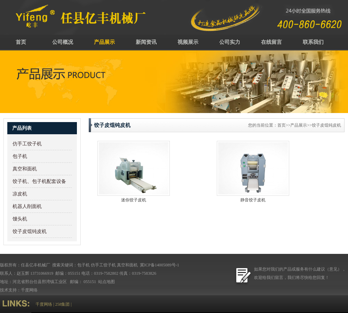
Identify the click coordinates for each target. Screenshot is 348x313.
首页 (21, 42)
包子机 (20, 156)
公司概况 (62, 42)
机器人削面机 (27, 206)
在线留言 (271, 42)
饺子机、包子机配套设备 (39, 181)
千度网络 (29, 290)
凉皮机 (20, 193)
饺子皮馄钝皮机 (30, 231)
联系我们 (313, 42)
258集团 (62, 304)
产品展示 (104, 42)
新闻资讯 (146, 42)
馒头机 (20, 219)
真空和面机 (25, 168)
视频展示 (187, 42)
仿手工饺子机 (27, 143)
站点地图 (107, 281)
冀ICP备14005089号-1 (159, 265)
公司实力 (229, 42)
